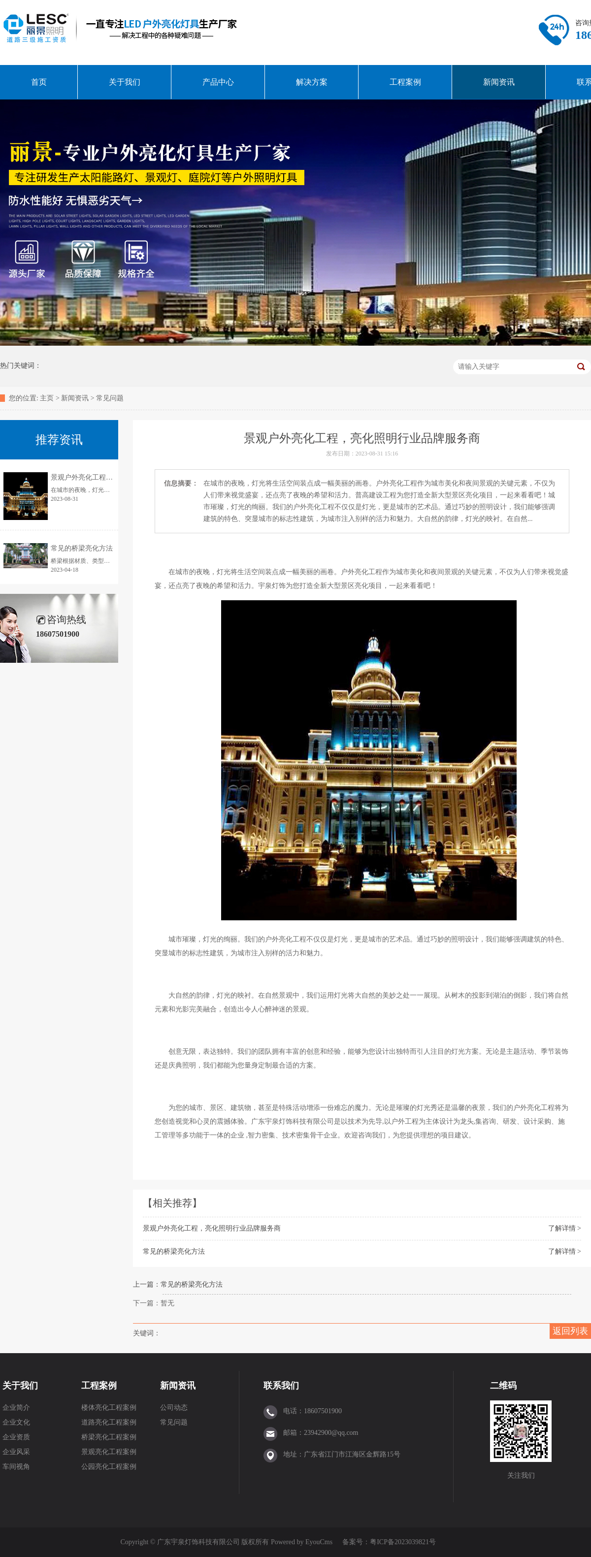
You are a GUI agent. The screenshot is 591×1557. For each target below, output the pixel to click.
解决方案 (312, 82)
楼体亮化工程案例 (108, 1407)
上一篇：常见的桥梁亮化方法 (178, 1284)
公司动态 (174, 1407)
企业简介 (16, 1407)
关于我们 (124, 82)
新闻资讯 (499, 82)
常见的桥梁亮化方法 (174, 1251)
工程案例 (405, 82)
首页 (39, 82)
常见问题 (110, 398)
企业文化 (16, 1422)
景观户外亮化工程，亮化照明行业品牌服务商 (212, 1228)
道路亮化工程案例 (108, 1422)
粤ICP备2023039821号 (403, 1542)
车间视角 (16, 1466)
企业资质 (16, 1437)
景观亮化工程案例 (108, 1452)
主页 (47, 398)
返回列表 (570, 1331)
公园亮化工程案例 (108, 1466)
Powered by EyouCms (300, 1542)
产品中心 (218, 82)
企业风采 (16, 1452)
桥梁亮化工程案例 (108, 1437)
